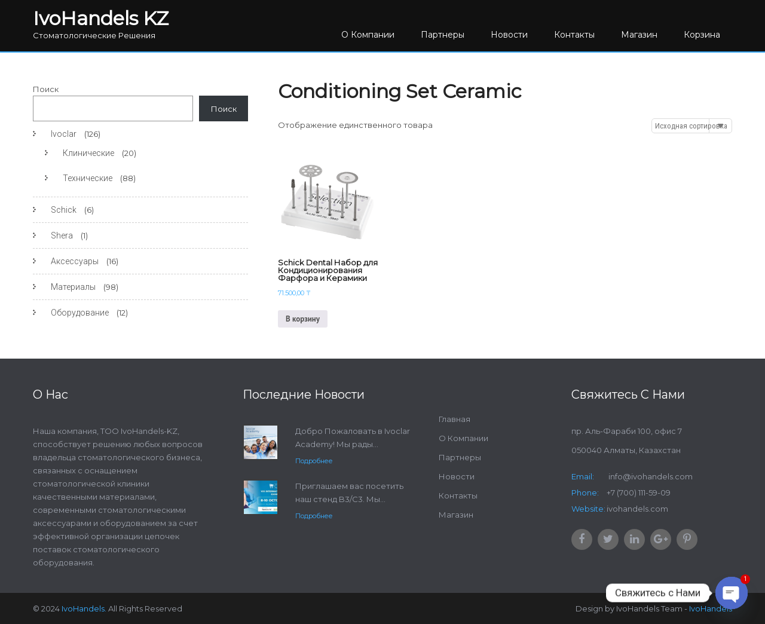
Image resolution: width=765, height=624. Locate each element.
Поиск (46, 89)
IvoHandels (710, 608)
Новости (509, 34)
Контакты (574, 34)
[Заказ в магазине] (691, 125)
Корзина (702, 34)
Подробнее (314, 461)
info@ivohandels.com (650, 476)
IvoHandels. (84, 608)
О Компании (367, 34)
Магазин (639, 34)
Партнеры (442, 34)
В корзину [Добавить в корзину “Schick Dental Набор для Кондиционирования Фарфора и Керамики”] (303, 319)
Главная (454, 419)
